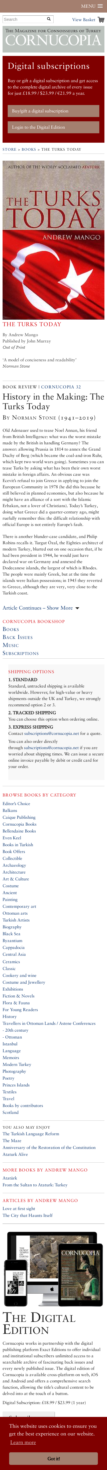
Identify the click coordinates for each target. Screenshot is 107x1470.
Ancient (10, 892)
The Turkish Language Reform (31, 1133)
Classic (9, 968)
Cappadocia (14, 947)
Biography (12, 926)
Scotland (11, 1112)
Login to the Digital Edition (38, 127)
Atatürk (10, 1177)
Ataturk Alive (15, 1154)
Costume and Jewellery (24, 982)
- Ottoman (12, 1037)
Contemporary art (19, 906)
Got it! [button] (53, 1458)
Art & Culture (16, 878)
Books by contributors (23, 1105)
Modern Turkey (17, 1064)
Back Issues (18, 637)
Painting (10, 899)
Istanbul (10, 1043)
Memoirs (11, 1057)
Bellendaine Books (19, 830)
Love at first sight (19, 1208)
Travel (8, 1098)
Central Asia (14, 954)
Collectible (12, 858)
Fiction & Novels (19, 995)
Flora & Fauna (16, 1002)
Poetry (9, 1078)
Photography (14, 1071)
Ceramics (11, 961)
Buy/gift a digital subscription (40, 111)
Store (10, 149)
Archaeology (14, 865)
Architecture (14, 872)
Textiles (10, 1091)
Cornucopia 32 (61, 386)
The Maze (12, 1140)
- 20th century (16, 1030)
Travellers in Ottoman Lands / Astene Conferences (49, 1023)
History (10, 1016)
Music (11, 645)
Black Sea (12, 933)
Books (29, 149)
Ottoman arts (15, 913)
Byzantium (12, 940)
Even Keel (12, 837)
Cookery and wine (20, 975)
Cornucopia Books (20, 824)
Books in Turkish (18, 844)
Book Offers (14, 851)
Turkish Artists (16, 920)
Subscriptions (21, 653)
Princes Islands (16, 1084)
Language (12, 1050)
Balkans (10, 810)
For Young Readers (20, 1009)
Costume (11, 885)
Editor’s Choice (16, 803)
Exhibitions (13, 989)
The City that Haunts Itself (28, 1215)
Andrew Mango (66, 1169)
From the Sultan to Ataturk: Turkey (35, 1184)
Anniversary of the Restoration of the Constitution (49, 1147)
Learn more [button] (23, 1442)
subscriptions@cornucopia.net (51, 733)
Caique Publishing (19, 817)
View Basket (83, 19)
